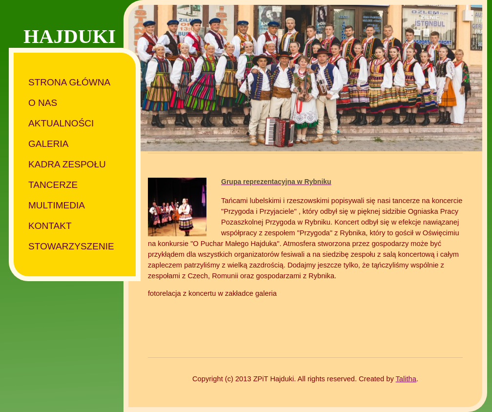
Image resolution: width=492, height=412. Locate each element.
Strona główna (69, 82)
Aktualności (61, 123)
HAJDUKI (69, 36)
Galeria (48, 144)
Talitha (406, 379)
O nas (42, 103)
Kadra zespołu (67, 164)
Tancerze (53, 185)
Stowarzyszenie (71, 246)
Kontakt (50, 226)
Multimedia (56, 205)
